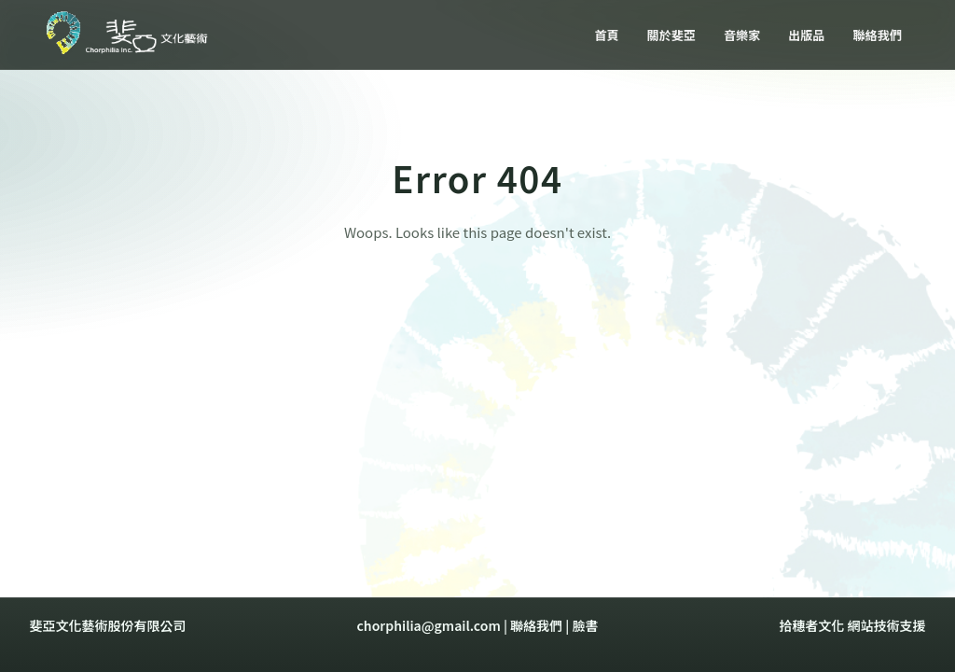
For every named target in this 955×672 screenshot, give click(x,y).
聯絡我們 (536, 625)
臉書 (585, 625)
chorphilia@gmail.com (429, 625)
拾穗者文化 (811, 625)
